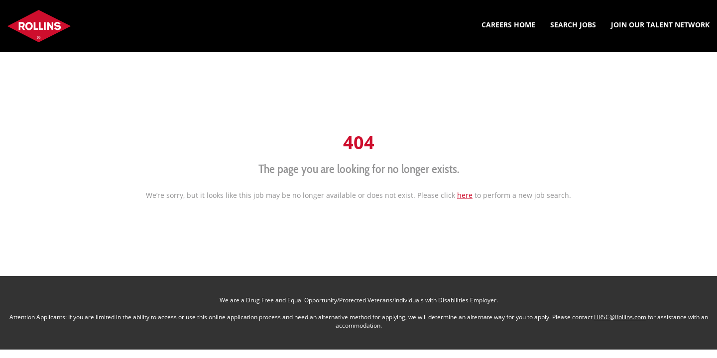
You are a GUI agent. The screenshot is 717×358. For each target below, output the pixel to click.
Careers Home (508, 24)
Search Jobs (573, 24)
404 (358, 142)
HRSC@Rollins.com (620, 317)
